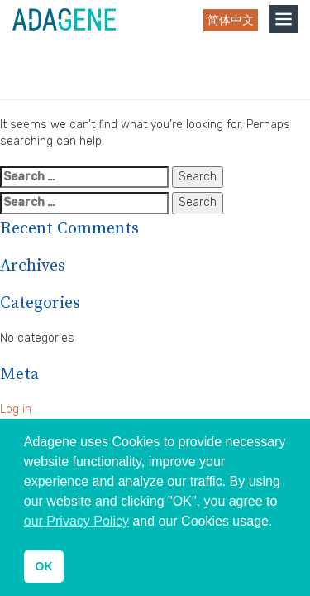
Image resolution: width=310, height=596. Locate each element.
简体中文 (230, 20)
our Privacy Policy (76, 521)
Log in (15, 409)
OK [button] (44, 566)
